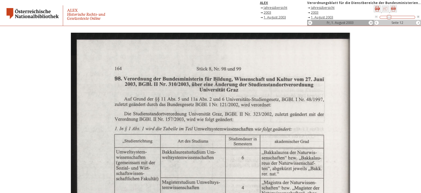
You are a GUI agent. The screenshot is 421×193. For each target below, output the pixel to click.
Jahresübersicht (275, 7)
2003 (267, 12)
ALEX (264, 3)
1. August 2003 (275, 17)
